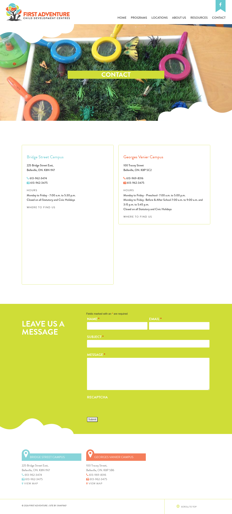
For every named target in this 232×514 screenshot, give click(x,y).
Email (155, 319)
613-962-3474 (37, 178)
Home (121, 18)
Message (96, 354)
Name (93, 319)
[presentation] (111, 406)
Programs (139, 18)
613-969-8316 (133, 178)
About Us (179, 18)
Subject (95, 336)
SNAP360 (62, 505)
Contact (219, 18)
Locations (159, 18)
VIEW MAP (30, 483)
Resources (199, 18)
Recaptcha (97, 397)
